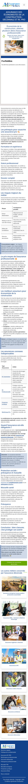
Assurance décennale (7, 759)
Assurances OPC (14, 665)
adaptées (7, 484)
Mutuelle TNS (4, 764)
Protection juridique (6, 769)
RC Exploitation (6, 376)
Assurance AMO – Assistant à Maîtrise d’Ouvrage (14, 618)
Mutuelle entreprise (6, 767)
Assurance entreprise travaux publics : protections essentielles (14, 594)
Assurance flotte (5, 771)
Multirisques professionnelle (9, 757)
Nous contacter (5, 774)
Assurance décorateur (14, 735)
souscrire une (11, 482)
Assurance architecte (14, 712)
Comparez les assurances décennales (14, 563)
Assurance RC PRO (6, 755)
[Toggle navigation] (24, 4)
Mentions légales (5, 750)
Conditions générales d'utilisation (14, 781)
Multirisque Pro (6, 412)
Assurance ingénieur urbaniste (14, 642)
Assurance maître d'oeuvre (14, 688)
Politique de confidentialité (8, 752)
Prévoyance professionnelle (8, 761)
